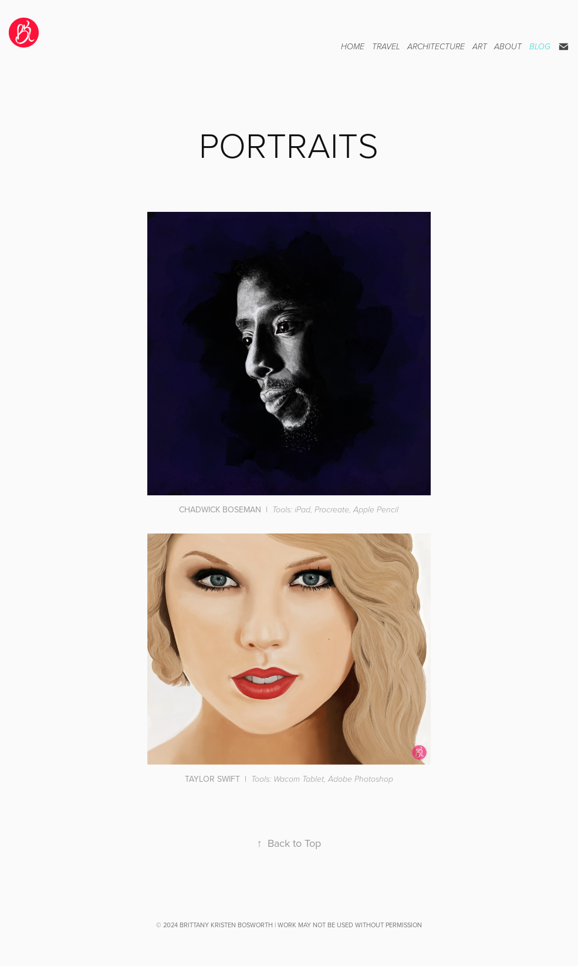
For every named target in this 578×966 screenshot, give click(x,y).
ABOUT (508, 47)
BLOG (539, 47)
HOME (352, 47)
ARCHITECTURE (436, 47)
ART (479, 47)
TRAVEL (386, 47)
